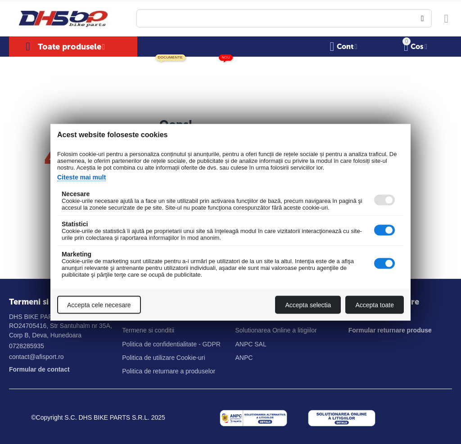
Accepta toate (374, 304)
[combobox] (283, 18)
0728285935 (26, 346)
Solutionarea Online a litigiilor (275, 330)
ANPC (244, 357)
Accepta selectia (308, 304)
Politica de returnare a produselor (168, 371)
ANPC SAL (250, 344)
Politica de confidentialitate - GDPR (171, 344)
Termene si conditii (148, 330)
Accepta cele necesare (99, 304)
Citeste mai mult (81, 176)
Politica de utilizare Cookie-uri (163, 357)
